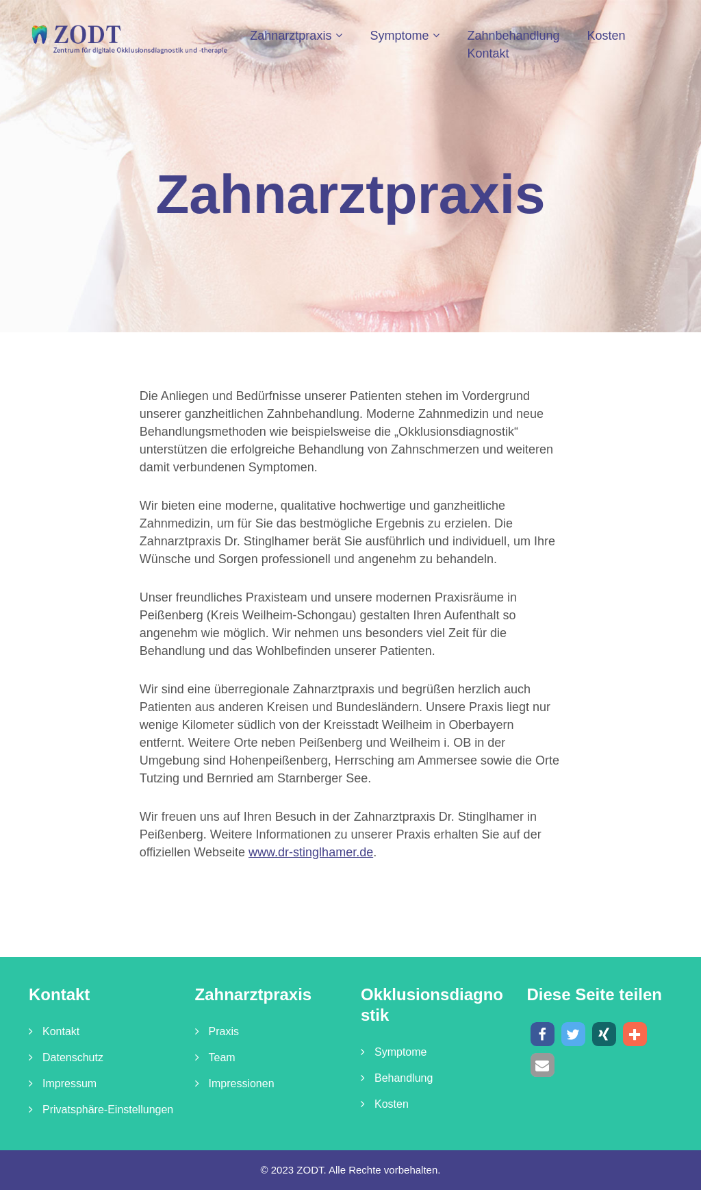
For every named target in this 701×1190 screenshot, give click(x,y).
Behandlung (403, 1078)
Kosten (606, 35)
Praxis (224, 1031)
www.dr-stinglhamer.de (310, 852)
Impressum (69, 1083)
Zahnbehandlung (513, 35)
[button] (543, 1034)
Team (222, 1057)
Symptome (399, 35)
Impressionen (242, 1083)
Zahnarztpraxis (290, 35)
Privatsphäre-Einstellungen (107, 1109)
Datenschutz (72, 1057)
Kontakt (488, 53)
